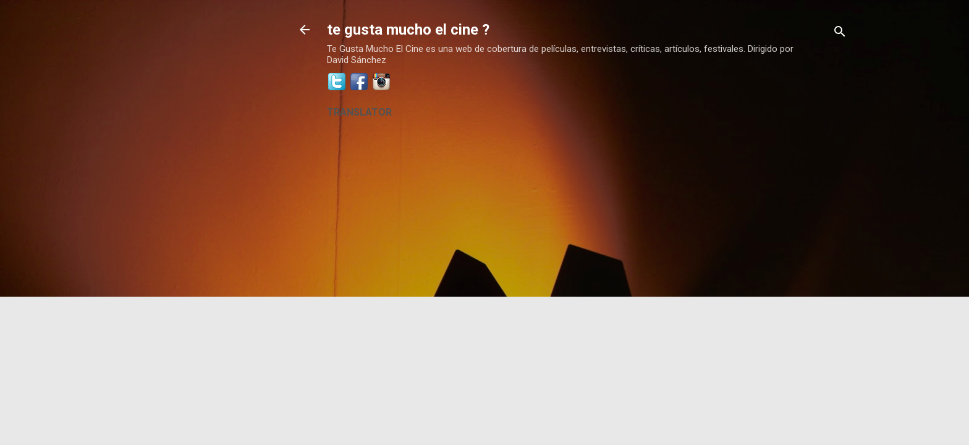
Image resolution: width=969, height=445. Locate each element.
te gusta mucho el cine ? (408, 29)
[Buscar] (839, 34)
